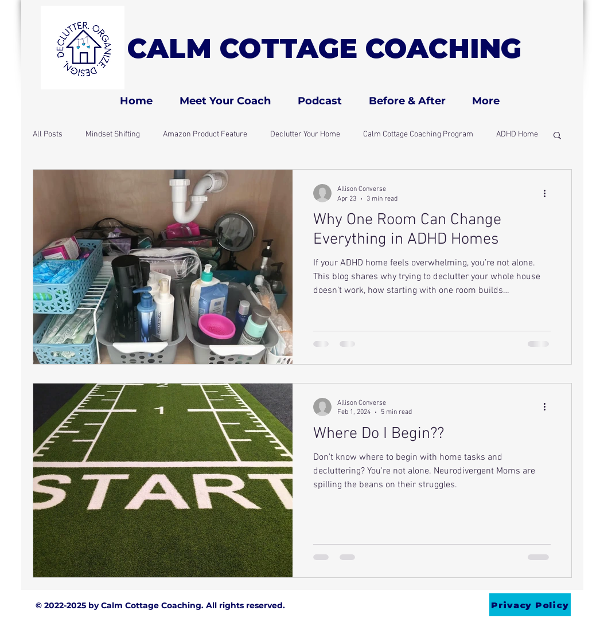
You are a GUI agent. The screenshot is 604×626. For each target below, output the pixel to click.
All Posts (48, 134)
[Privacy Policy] (530, 604)
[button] (557, 136)
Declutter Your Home (305, 134)
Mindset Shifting (112, 134)
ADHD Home (517, 134)
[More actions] (549, 193)
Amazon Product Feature (205, 134)
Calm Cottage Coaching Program (418, 134)
